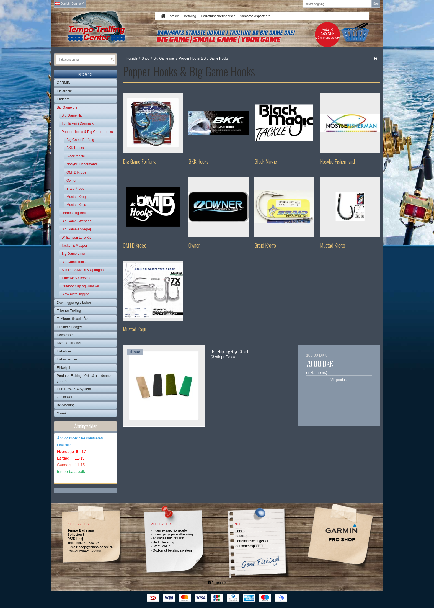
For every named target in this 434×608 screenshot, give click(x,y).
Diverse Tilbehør (69, 343)
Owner (71, 180)
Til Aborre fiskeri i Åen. (74, 319)
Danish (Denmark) (69, 3)
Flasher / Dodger (69, 327)
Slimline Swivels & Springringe (84, 270)
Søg (375, 3)
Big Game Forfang (80, 140)
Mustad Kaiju (76, 205)
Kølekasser (65, 335)
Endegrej (63, 99)
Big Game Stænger (76, 221)
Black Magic (75, 156)
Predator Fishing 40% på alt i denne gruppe (84, 378)
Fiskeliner (64, 351)
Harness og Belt (74, 213)
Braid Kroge (75, 188)
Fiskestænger (67, 359)
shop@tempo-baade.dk (96, 547)
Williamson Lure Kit (76, 237)
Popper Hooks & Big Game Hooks (87, 132)
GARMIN (63, 83)
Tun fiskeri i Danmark (78, 123)
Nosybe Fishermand (81, 164)
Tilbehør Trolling (69, 311)
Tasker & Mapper (74, 246)
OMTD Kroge (76, 172)
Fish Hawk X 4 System (74, 389)
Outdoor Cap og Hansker (80, 286)
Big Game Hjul (73, 115)
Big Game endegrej (76, 229)
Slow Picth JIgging (75, 294)
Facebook (217, 583)
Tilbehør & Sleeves (76, 278)
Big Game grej (67, 107)
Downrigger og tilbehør (74, 303)
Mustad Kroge (76, 197)
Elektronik (64, 91)
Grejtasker (65, 397)
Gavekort (64, 413)
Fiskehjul (63, 368)
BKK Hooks (75, 148)
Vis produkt (338, 380)
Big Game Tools (74, 262)
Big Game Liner (73, 254)
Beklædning (66, 405)
